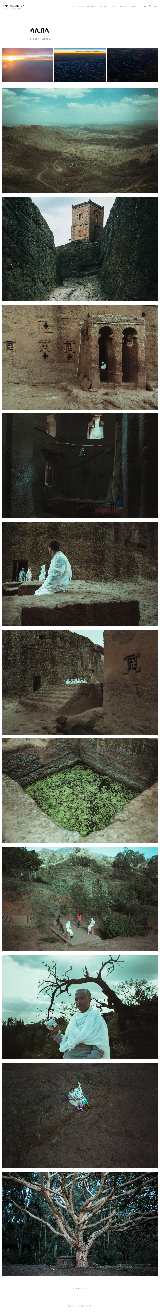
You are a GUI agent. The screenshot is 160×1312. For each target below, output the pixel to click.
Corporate (103, 6)
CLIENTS (123, 6)
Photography (12, 8)
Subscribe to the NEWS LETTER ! (80, 1306)
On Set (73, 6)
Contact (133, 6)
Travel (81, 6)
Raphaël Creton (13, 5)
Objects (114, 6)
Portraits (91, 6)
